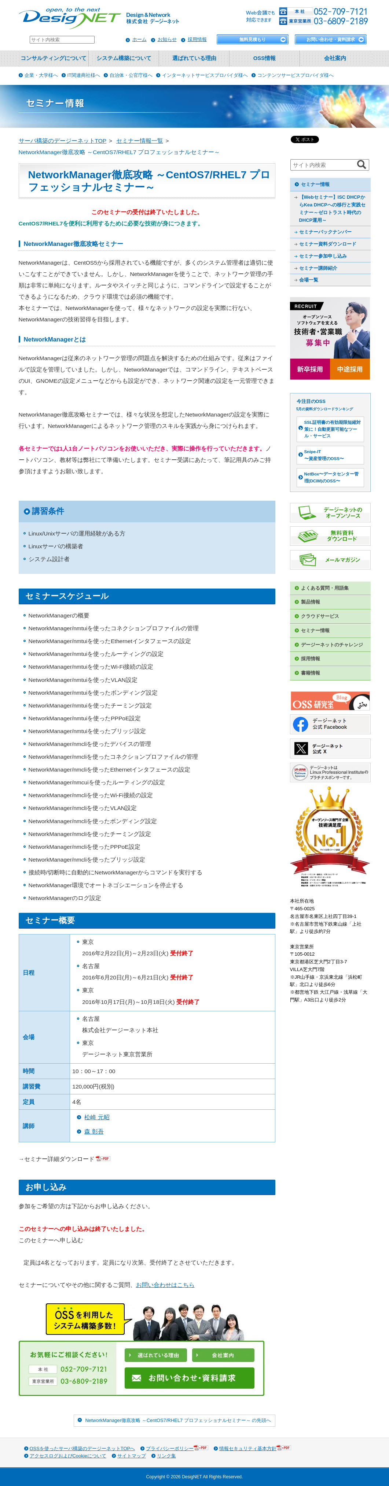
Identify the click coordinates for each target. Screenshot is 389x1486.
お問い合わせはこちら (165, 1285)
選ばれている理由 (194, 58)
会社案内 (335, 58)
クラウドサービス (320, 616)
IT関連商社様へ (83, 75)
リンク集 (166, 1456)
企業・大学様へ (41, 75)
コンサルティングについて (54, 58)
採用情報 (197, 39)
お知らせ (167, 39)
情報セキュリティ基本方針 (255, 1448)
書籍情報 (310, 673)
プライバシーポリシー (177, 1448)
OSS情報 (264, 58)
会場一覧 (308, 280)
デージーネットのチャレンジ (332, 644)
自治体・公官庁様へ (131, 75)
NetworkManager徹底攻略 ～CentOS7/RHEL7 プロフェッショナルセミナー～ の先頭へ (178, 1420)
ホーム (139, 39)
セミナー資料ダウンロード (327, 244)
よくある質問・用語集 (325, 588)
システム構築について (123, 58)
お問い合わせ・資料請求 (331, 39)
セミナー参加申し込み (323, 256)
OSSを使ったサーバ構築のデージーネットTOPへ (82, 1448)
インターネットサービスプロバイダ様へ (205, 75)
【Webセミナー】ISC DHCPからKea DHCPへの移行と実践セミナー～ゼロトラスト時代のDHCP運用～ (332, 208)
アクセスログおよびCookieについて (68, 1456)
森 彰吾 (93, 1131)
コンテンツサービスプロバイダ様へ (295, 75)
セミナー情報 (315, 184)
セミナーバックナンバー (325, 232)
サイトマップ (131, 1456)
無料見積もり (252, 39)
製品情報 (310, 602)
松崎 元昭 (96, 1117)
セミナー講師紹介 (318, 268)
